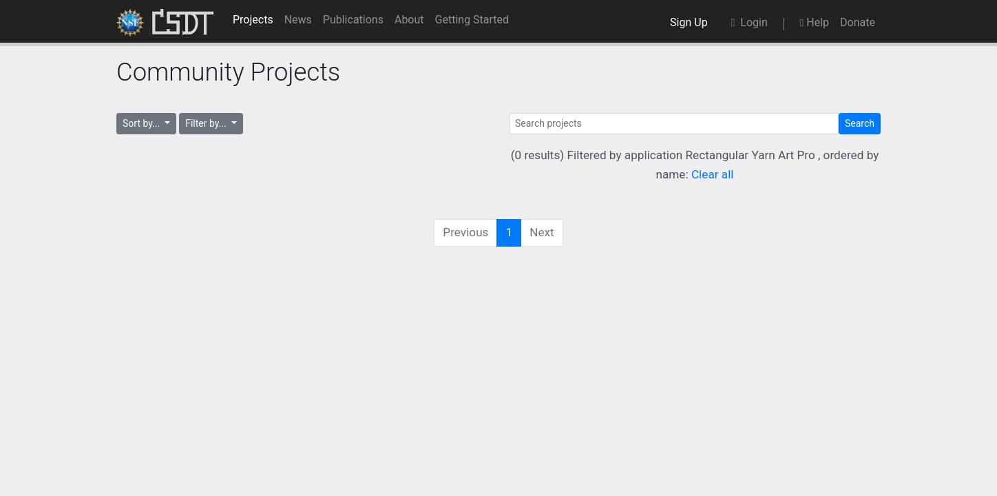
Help (814, 22)
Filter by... (207, 123)
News (298, 19)
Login (749, 22)
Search (859, 123)
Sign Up (691, 22)
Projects (253, 19)
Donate (857, 22)
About (409, 19)
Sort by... (142, 123)
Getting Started (472, 19)
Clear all (712, 174)
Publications (353, 19)
